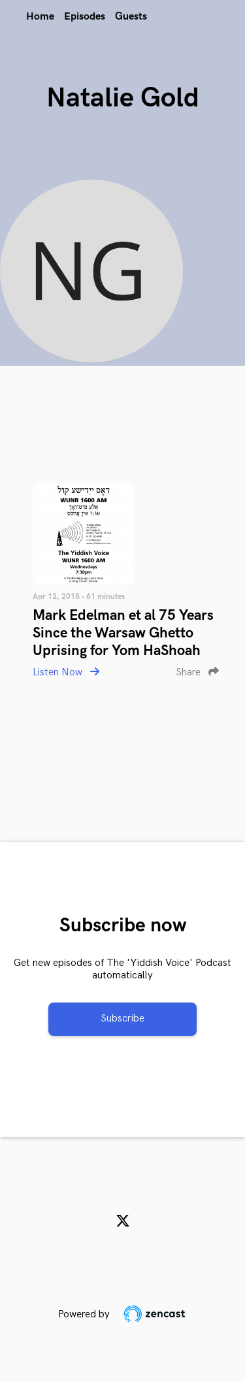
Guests (131, 16)
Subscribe (122, 1018)
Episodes (84, 16)
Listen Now (66, 672)
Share (197, 672)
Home (40, 16)
